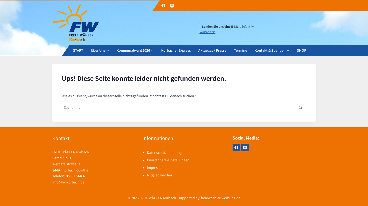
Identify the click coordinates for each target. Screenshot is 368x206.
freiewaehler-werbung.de (220, 197)
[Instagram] (172, 5)
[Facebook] (163, 5)
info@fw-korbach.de (68, 182)
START (78, 50)
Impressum (156, 167)
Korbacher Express (176, 50)
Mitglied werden (159, 175)
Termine (240, 50)
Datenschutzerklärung (164, 152)
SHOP (301, 50)
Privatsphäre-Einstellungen (168, 160)
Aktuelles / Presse (212, 50)
